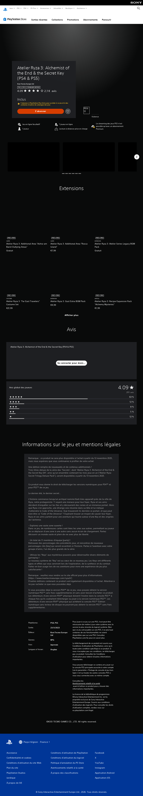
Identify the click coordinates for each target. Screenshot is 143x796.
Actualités (57, 8)
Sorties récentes (39, 17)
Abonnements (90, 17)
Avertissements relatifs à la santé (86, 680)
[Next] (136, 154)
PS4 (25, 8)
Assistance (81, 8)
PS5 (18, 8)
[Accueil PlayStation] (5, 8)
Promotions (73, 17)
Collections (57, 17)
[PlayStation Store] (15, 16)
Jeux (11, 8)
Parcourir (106, 17)
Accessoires (44, 8)
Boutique (68, 8)
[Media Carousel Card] (34, 154)
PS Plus (33, 8)
